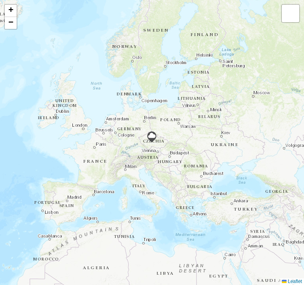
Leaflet (292, 281)
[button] (151, 136)
